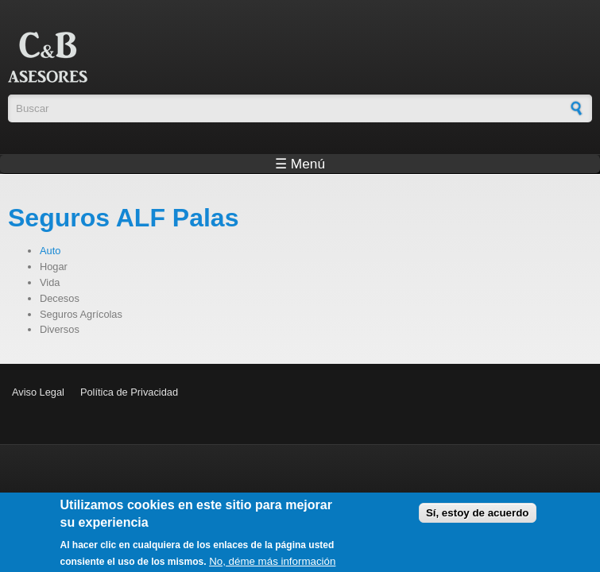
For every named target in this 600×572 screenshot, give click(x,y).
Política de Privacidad (129, 392)
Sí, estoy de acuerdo (477, 517)
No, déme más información (272, 565)
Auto (50, 251)
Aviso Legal (38, 392)
